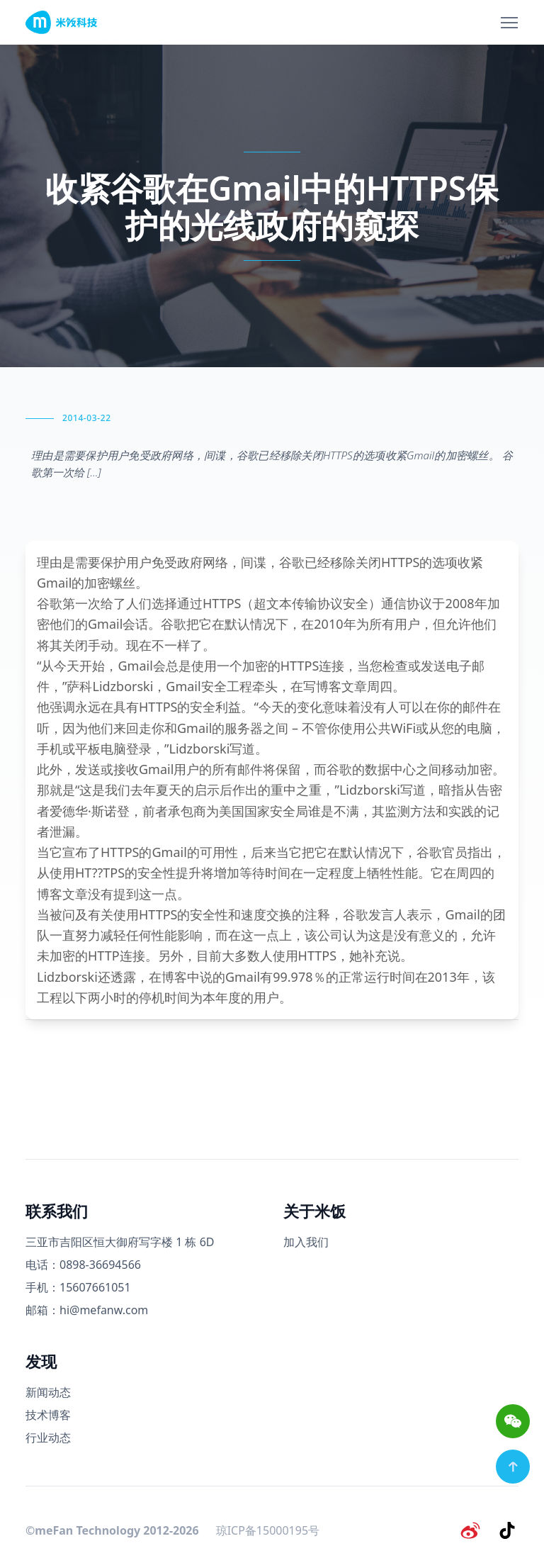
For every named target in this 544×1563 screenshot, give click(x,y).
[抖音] (507, 1530)
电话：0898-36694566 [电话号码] (83, 1264)
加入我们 (306, 1242)
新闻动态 (48, 1392)
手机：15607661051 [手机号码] (78, 1287)
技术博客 (48, 1415)
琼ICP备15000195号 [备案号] (267, 1530)
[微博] (470, 1530)
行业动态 (48, 1437)
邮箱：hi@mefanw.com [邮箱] (87, 1310)
